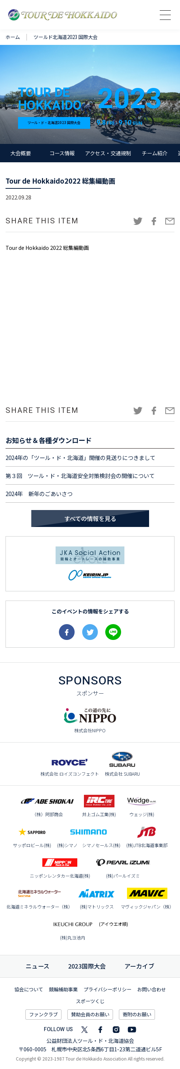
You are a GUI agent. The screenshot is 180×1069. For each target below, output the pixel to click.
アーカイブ (139, 966)
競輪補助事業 (63, 989)
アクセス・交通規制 (108, 153)
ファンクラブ (43, 1014)
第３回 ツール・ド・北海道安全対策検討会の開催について (80, 475)
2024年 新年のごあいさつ (39, 493)
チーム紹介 (154, 153)
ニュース (38, 966)
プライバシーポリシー (107, 989)
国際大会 (87, 966)
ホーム (13, 36)
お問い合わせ (151, 989)
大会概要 (20, 153)
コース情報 (62, 153)
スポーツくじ (90, 1001)
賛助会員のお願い (90, 1014)
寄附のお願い (137, 1014)
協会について (28, 989)
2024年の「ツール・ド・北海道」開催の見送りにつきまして (80, 457)
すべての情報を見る (90, 518)
